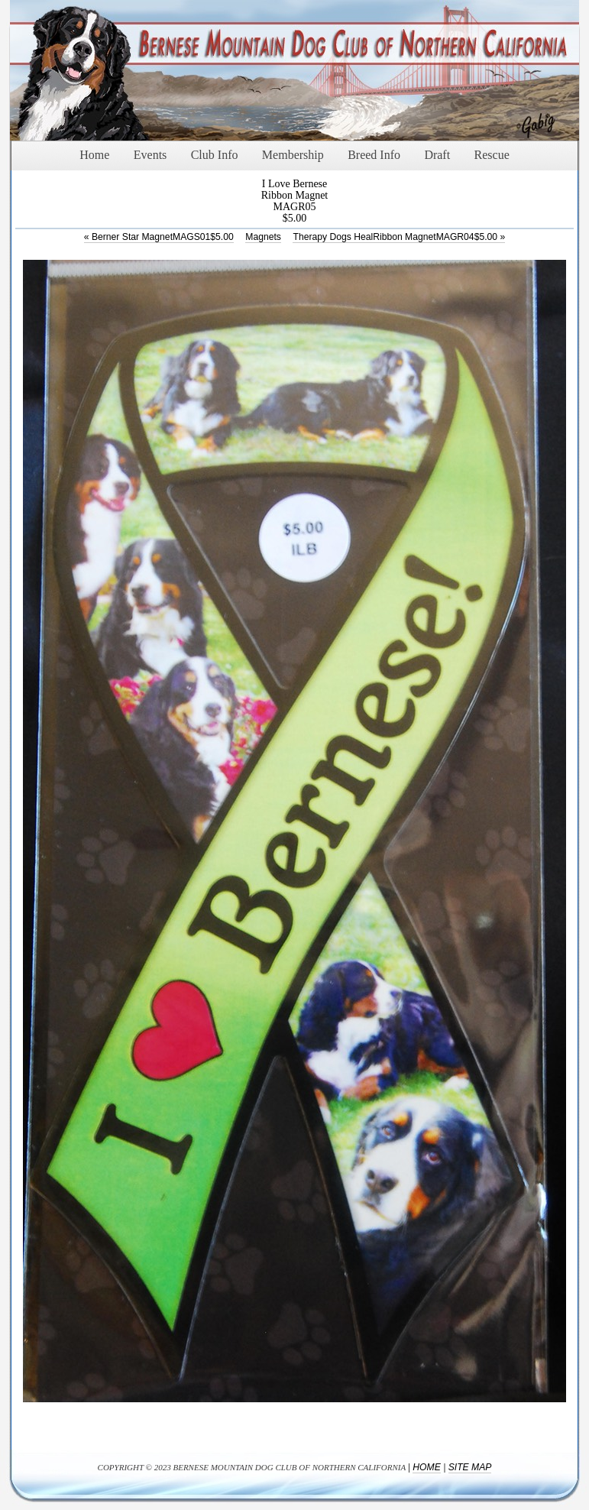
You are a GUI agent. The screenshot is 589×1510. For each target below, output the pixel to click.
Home (426, 1467)
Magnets (263, 237)
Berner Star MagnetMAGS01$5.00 (159, 237)
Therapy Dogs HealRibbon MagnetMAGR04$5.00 (399, 237)
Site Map (470, 1467)
